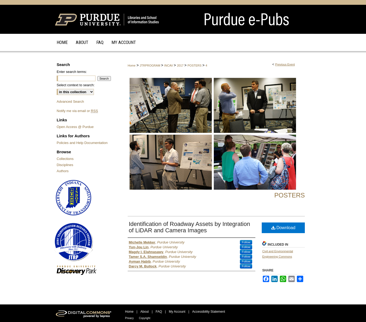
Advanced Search (70, 102)
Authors (63, 171)
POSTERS (195, 65)
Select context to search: (75, 85)
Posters (289, 195)
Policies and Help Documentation (82, 143)
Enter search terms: (72, 72)
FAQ (159, 311)
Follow (246, 242)
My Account (177, 311)
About (144, 311)
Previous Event (285, 64)
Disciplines (65, 165)
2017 (180, 65)
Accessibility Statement (208, 311)
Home (131, 65)
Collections (65, 159)
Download (283, 227)
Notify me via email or (77, 111)
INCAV (169, 65)
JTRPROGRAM (150, 65)
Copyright (144, 318)
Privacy (129, 318)
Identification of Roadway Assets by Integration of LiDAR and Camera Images (189, 227)
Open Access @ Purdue (75, 127)
